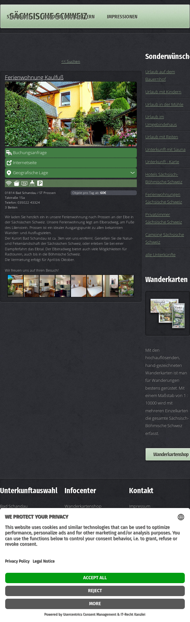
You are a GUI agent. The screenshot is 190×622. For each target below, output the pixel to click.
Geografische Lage (30, 172)
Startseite (19, 16)
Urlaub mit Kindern (163, 92)
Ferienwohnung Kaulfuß (34, 77)
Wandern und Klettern (69, 16)
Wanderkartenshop (83, 506)
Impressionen (122, 16)
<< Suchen (70, 61)
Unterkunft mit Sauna (165, 149)
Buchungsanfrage (30, 152)
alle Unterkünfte (160, 254)
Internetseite (25, 162)
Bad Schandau (14, 506)
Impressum (139, 506)
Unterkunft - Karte (162, 161)
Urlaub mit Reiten (161, 137)
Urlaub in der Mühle (164, 104)
